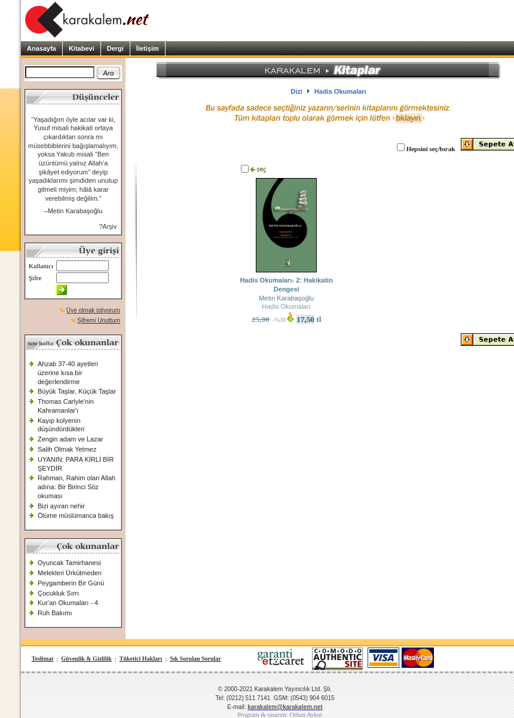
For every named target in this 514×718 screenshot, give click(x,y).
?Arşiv (108, 226)
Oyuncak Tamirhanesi (69, 562)
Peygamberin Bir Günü (71, 583)
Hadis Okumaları (286, 306)
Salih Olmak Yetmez (67, 449)
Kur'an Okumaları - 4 (68, 602)
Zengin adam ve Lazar (70, 439)
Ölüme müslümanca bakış (76, 515)
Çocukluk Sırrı (58, 593)
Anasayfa (41, 48)
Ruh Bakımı (55, 612)
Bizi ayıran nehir (61, 506)
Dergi (115, 48)
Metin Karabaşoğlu (286, 298)
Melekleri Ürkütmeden (70, 572)
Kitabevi (81, 48)
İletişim (147, 48)
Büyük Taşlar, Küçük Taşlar (77, 391)
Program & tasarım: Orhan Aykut (279, 714)
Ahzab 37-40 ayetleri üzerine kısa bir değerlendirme (68, 372)
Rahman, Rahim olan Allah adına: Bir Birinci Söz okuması (76, 486)
